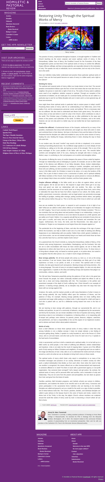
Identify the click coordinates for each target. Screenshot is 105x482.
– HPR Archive (13, 40)
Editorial (9, 21)
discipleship (73, 405)
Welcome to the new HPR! (81, 446)
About (74, 441)
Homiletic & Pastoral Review (18, 5)
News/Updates (45, 466)
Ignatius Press (7, 132)
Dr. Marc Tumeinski (61, 23)
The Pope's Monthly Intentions (13, 135)
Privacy (100, 479)
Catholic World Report (10, 130)
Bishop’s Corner (11, 32)
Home (73, 438)
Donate (18, 120)
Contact (74, 451)
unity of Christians (88, 405)
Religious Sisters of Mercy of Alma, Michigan (17, 153)
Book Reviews (10, 26)
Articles (54, 405)
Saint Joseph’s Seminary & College (14, 150)
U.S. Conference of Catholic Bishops (14, 145)
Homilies (9, 18)
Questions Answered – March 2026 (22, 95)
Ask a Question (78, 454)
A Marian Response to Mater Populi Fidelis (15, 101)
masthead (86, 477)
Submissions (76, 459)
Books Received (78, 462)
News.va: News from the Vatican (13, 138)
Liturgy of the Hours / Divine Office (14, 140)
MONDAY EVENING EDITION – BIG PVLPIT (17, 86)
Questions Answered (12, 24)
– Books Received (12, 29)
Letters (8, 37)
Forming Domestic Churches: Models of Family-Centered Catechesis (17, 92)
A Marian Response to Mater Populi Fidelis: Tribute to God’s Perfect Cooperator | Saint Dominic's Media (18, 98)
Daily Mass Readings (9, 143)
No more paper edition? (81, 449)
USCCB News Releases (10, 148)
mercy (79, 405)
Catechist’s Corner (12, 34)
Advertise (75, 456)
